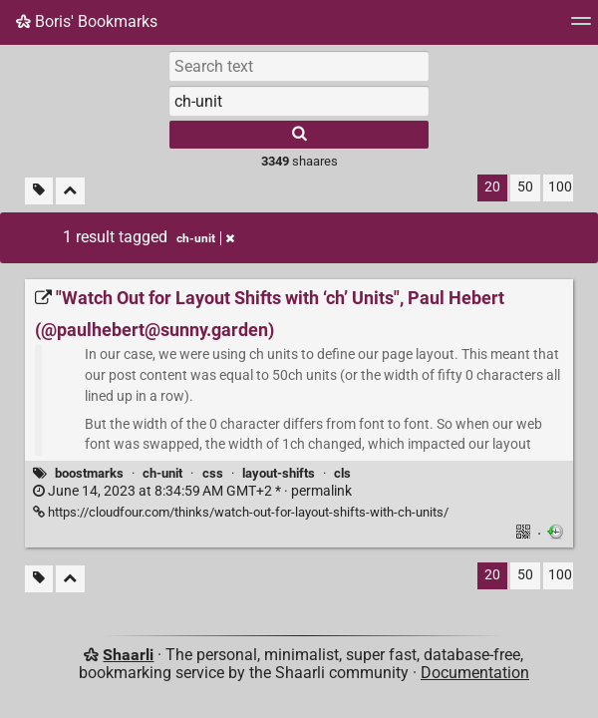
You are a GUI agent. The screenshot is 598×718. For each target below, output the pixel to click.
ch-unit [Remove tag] (205, 238)
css (212, 473)
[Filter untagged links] (39, 191)
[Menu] (581, 27)
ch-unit (162, 473)
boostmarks (89, 473)
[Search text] (299, 66)
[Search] (299, 135)
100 (560, 187)
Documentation (475, 672)
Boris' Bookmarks (86, 21)
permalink (192, 491)
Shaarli (128, 654)
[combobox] (299, 101)
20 (492, 187)
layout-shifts (278, 473)
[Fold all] (70, 191)
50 (525, 187)
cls (342, 473)
